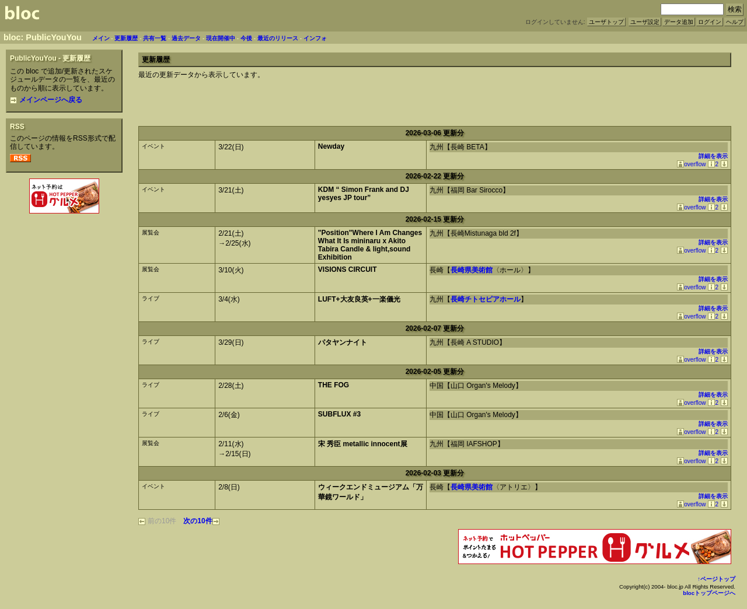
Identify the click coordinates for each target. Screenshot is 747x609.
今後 (246, 38)
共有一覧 (154, 38)
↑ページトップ (716, 579)
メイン (101, 38)
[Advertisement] (64, 241)
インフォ (315, 38)
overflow (691, 164)
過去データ (186, 38)
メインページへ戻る (46, 100)
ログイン (709, 22)
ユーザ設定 (644, 22)
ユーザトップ (606, 22)
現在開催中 (220, 38)
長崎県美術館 (472, 270)
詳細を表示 (713, 156)
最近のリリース (277, 38)
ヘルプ (734, 22)
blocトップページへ (709, 593)
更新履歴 (126, 38)
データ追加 (678, 22)
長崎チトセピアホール (486, 299)
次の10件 (201, 521)
